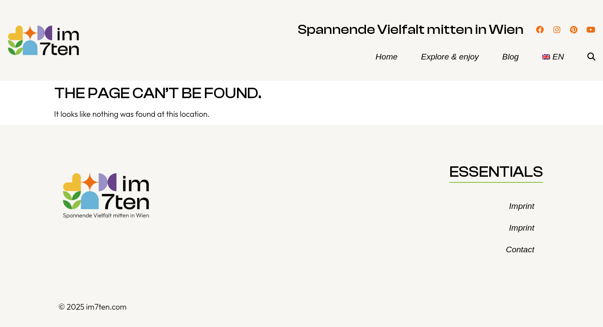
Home (387, 56)
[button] (591, 57)
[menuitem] (553, 57)
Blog (510, 56)
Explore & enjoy (450, 56)
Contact (520, 249)
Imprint (521, 206)
